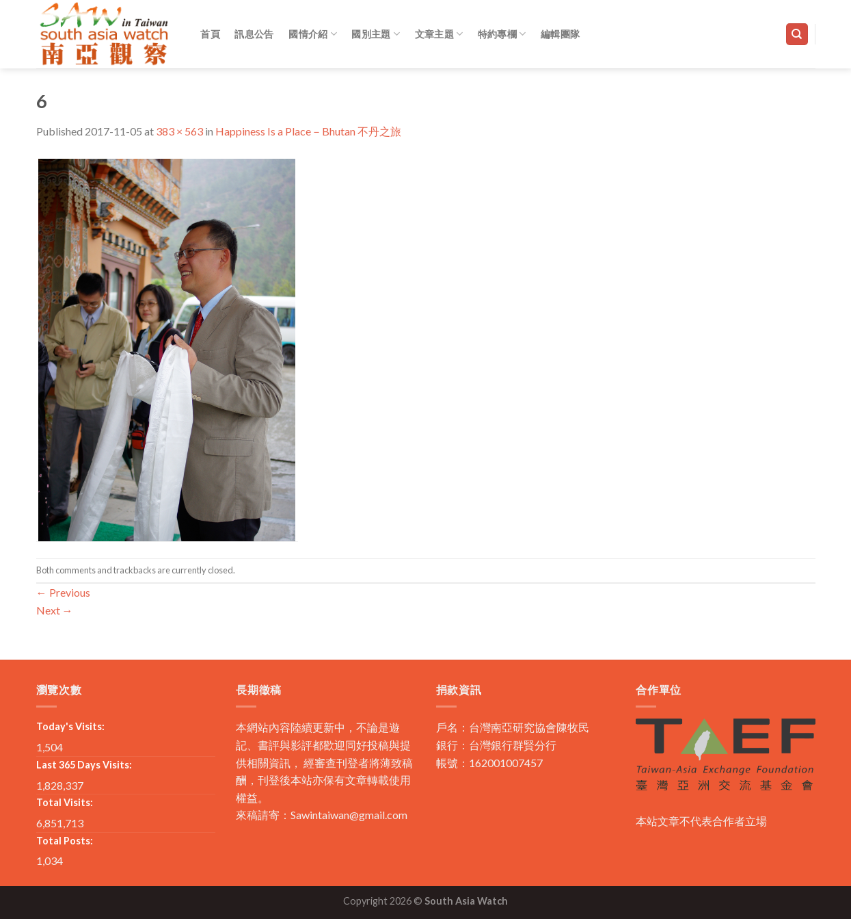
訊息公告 (253, 34)
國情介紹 (312, 33)
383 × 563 (179, 131)
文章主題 (439, 33)
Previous (63, 592)
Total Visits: (64, 802)
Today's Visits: (70, 726)
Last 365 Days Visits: (84, 765)
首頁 (210, 34)
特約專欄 (502, 33)
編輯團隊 (560, 34)
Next (54, 610)
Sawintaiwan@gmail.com (349, 814)
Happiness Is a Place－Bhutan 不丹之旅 (308, 131)
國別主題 (375, 33)
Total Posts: (64, 840)
